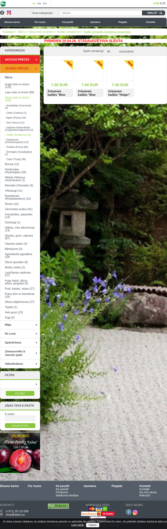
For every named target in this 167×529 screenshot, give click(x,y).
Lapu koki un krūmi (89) (19, 92)
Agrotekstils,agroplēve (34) (18, 255)
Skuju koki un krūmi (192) (17, 99)
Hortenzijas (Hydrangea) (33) (15, 171)
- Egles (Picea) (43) (15, 117)
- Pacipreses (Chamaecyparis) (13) (16, 140)
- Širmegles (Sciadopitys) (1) (18, 153)
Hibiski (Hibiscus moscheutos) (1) (15, 179)
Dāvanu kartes (15, 22)
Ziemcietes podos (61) (18, 209)
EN (39, 3)
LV (33, 3)
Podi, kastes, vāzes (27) (20, 288)
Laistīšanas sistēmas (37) (18, 274)
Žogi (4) (9, 317)
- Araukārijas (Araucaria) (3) (18, 106)
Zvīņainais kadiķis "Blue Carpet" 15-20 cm (59, 95)
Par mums (44, 22)
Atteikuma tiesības (67, 495)
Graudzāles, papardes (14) (18, 216)
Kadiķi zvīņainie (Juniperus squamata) (107, 31)
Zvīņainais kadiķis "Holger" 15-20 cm (119, 95)
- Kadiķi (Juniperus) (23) (18, 134)
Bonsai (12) (12, 164)
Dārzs (21, 31)
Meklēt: (66, 13)
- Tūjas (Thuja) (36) (15, 159)
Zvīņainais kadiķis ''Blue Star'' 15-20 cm (87, 95)
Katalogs (8, 31)
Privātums (62, 492)
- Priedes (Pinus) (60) (16, 147)
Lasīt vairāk (77, 525)
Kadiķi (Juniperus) (68, 31)
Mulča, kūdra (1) (15, 267)
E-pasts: (10, 414)
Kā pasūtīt (71, 22)
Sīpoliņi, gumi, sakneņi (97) (19, 237)
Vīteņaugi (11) (13, 190)
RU (45, 3)
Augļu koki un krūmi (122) (17, 86)
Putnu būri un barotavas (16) (20, 295)
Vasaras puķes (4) (16, 243)
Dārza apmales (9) (16, 262)
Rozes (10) (11, 203)
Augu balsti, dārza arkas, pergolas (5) (16, 282)
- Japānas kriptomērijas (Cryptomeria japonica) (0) (19, 128)
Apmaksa (99, 22)
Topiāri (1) (11, 307)
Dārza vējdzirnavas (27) (19, 301)
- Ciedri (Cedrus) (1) (15, 112)
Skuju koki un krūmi (41, 31)
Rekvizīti (144, 495)
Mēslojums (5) (13, 248)
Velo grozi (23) (14, 312)
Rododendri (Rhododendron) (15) (18, 197)
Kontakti (155, 22)
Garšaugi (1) (12, 222)
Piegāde (127, 22)
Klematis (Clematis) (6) (19, 185)
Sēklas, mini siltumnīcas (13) (20, 229)
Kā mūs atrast (148, 492)
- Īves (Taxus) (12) (15, 122)
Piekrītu (93, 525)
